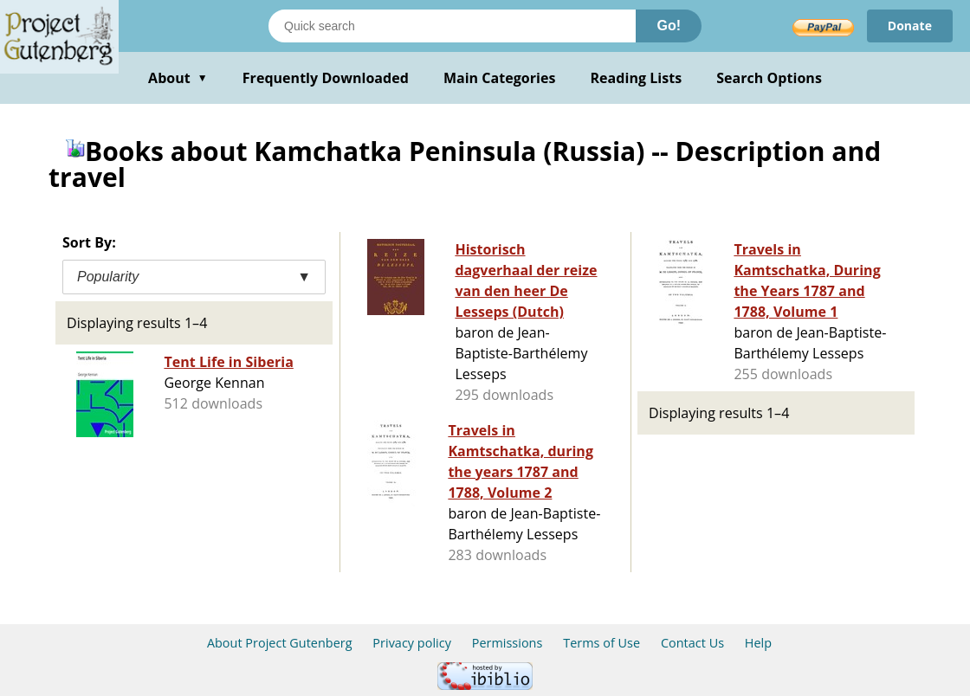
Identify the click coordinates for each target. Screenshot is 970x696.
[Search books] (452, 26)
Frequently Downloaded (325, 77)
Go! (668, 25)
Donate (910, 25)
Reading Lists (636, 77)
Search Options (769, 77)
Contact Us (692, 643)
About (178, 78)
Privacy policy (411, 643)
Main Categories (499, 77)
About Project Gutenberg (279, 643)
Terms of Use (601, 643)
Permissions (507, 643)
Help (758, 643)
